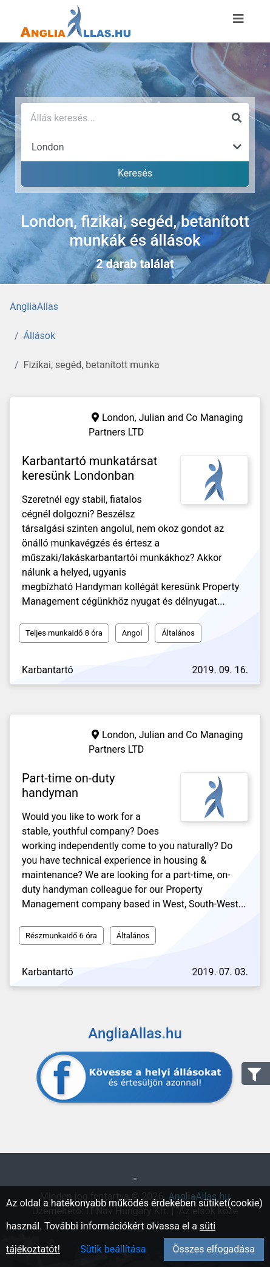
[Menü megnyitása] (238, 18)
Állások (39, 335)
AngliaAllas (34, 306)
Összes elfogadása (214, 1249)
